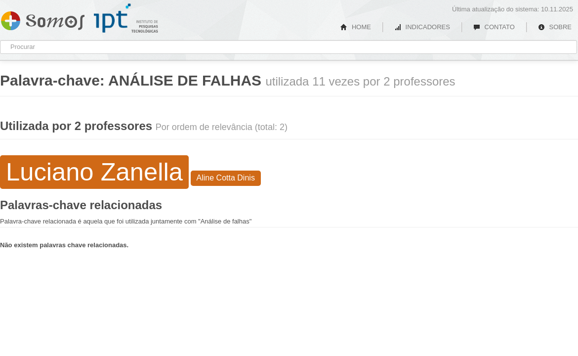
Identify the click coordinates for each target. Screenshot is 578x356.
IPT (126, 18)
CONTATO (494, 27)
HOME (355, 27)
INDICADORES (422, 27)
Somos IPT (42, 19)
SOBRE (555, 27)
